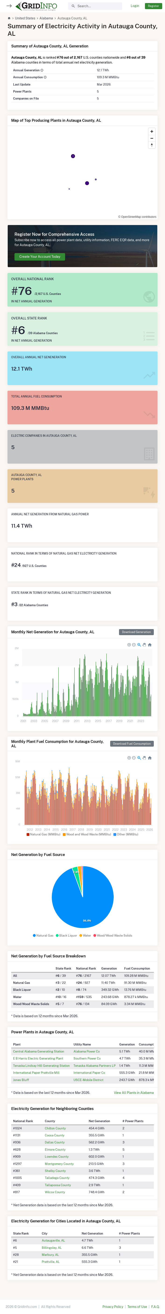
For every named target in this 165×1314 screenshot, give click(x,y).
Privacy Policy (112, 1307)
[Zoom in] (151, 131)
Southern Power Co (87, 1058)
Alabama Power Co (87, 1051)
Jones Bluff (21, 1080)
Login (135, 6)
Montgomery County (59, 1164)
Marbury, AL (50, 1255)
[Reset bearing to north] (151, 145)
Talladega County (57, 1178)
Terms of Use (137, 1307)
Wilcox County (55, 1192)
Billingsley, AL (52, 1248)
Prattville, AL (51, 1262)
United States (25, 18)
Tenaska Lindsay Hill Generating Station (41, 1065)
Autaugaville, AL (53, 1240)
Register (153, 6)
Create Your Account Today (39, 256)
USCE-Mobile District (88, 1080)
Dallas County (55, 1142)
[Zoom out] (151, 138)
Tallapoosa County (58, 1185)
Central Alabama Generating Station (38, 1051)
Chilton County (55, 1128)
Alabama (46, 18)
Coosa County (54, 1135)
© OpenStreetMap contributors (137, 216)
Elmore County (55, 1149)
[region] (82, 172)
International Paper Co (89, 1072)
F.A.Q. (155, 1307)
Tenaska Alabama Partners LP (95, 1065)
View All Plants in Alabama (134, 1093)
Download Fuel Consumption (132, 743)
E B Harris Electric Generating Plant (38, 1058)
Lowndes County (57, 1156)
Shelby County (55, 1171)
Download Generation (136, 632)
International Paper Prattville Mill (36, 1072)
